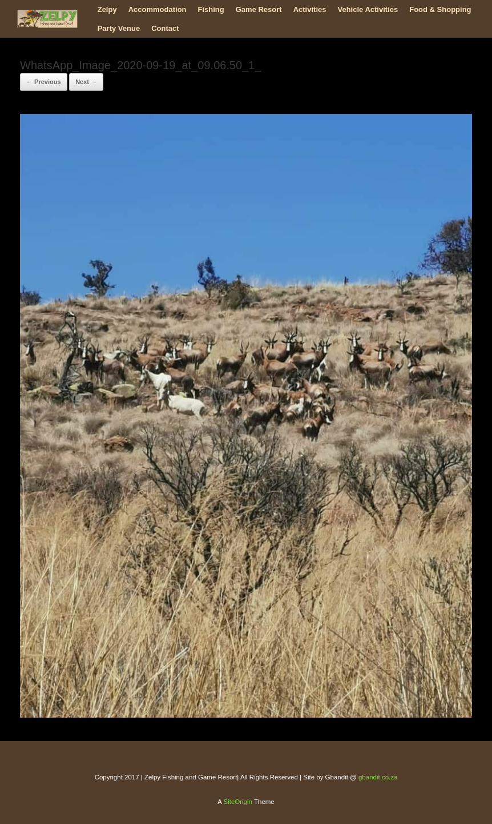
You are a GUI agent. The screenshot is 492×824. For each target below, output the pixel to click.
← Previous (43, 81)
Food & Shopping (440, 9)
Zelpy (107, 9)
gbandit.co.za (377, 777)
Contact (165, 28)
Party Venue (119, 28)
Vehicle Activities (367, 9)
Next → (86, 81)
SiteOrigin (237, 801)
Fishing (211, 9)
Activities (309, 9)
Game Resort (259, 9)
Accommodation (157, 9)
